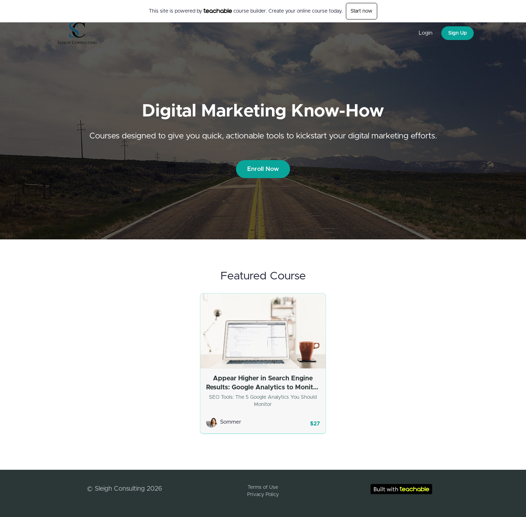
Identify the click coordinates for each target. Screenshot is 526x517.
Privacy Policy (263, 494)
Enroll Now (263, 169)
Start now (362, 11)
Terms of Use (263, 487)
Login (425, 33)
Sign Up (457, 33)
